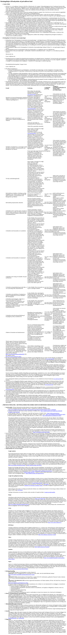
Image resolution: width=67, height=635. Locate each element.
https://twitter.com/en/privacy (53, 413)
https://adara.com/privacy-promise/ (42, 546)
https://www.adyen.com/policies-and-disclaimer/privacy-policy (21, 574)
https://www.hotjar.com (40, 498)
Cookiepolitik (21, 618)
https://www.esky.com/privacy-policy (13, 356)
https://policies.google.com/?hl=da (34, 465)
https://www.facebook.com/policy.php (16, 409)
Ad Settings (20, 490)
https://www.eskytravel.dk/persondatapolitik (15, 354)
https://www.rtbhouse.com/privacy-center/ (47, 534)
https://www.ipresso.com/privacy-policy (41, 432)
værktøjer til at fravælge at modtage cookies (33, 485)
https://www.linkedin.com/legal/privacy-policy (55, 414)
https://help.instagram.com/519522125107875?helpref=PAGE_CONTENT (40, 409)
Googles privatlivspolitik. (49, 492)
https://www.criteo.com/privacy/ (55, 522)
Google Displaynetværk (37, 483)
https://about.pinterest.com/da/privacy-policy (52, 415)
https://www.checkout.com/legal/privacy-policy (18, 582)
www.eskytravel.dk (31, 94)
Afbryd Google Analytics (29, 472)
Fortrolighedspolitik (12, 618)
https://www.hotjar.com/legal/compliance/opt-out (18, 504)
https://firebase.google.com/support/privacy (35, 473)
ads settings (46, 484)
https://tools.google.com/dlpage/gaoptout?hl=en (42, 471)
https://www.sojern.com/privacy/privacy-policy (18, 568)
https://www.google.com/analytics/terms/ (17, 465)
